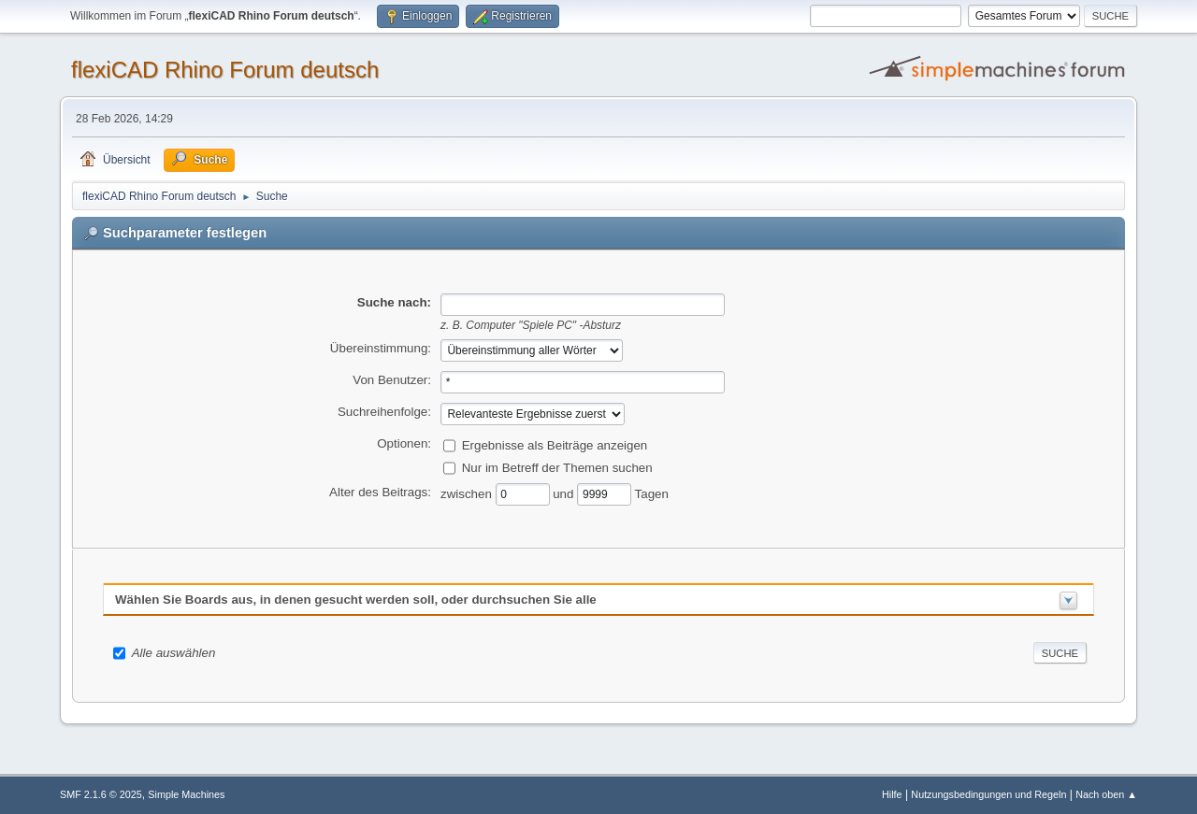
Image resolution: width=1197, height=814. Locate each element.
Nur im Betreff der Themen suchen (557, 467)
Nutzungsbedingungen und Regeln (988, 794)
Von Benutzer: (392, 380)
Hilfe (892, 794)
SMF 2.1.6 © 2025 (101, 794)
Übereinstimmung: (380, 348)
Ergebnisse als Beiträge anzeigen (555, 444)
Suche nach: (394, 302)
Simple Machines (186, 794)
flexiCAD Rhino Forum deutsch (225, 69)
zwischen (468, 493)
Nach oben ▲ (1106, 794)
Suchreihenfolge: (384, 412)
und (565, 493)
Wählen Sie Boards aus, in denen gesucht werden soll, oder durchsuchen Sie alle (356, 600)
